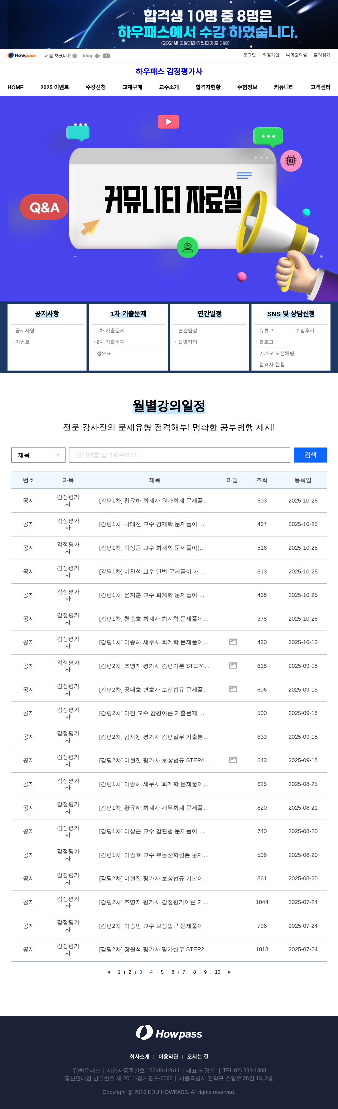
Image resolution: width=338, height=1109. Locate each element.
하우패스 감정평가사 (169, 71)
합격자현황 (208, 87)
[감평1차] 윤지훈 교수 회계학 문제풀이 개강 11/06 (155, 595)
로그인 (249, 54)
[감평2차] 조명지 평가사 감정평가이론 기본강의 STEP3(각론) (155, 902)
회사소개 (139, 1057)
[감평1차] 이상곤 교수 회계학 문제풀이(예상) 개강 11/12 (155, 548)
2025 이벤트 (55, 87)
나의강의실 (296, 54)
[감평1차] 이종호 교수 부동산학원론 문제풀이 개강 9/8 (155, 855)
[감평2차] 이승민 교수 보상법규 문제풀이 (151, 926)
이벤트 (22, 341)
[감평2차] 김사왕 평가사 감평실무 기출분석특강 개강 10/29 (155, 737)
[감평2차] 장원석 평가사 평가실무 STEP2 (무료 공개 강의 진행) (155, 949)
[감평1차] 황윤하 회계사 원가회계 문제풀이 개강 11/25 (155, 500)
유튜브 (266, 330)
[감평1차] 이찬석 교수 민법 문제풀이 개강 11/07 (155, 571)
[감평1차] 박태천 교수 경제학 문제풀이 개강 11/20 (155, 524)
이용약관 (168, 1057)
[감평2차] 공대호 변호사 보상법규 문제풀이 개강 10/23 (155, 689)
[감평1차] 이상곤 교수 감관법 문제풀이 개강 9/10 (155, 831)
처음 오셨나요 (61, 55)
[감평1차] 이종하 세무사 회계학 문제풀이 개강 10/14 (155, 642)
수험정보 (247, 87)
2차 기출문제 (111, 341)
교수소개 (169, 87)
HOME (16, 87)
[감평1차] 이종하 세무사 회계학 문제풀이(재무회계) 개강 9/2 (155, 784)
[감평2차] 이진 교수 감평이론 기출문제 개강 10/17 (155, 713)
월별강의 (187, 341)
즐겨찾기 (322, 54)
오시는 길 (198, 1057)
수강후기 (305, 330)
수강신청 (95, 87)
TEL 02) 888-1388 (244, 1071)
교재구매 (132, 87)
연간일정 (209, 314)
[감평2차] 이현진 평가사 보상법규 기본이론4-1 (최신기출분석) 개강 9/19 (155, 878)
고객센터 (320, 87)
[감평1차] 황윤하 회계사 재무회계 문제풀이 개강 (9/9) (155, 808)
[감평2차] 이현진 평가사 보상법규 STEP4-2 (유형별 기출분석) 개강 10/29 (155, 760)
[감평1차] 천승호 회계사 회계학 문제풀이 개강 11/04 (155, 619)
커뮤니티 (284, 87)
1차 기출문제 (128, 314)
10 (217, 972)
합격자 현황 (272, 364)
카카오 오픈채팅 (276, 353)
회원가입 (271, 54)
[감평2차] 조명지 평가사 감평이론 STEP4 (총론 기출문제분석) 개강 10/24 (155, 666)
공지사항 (47, 314)
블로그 (266, 341)
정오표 (104, 353)
